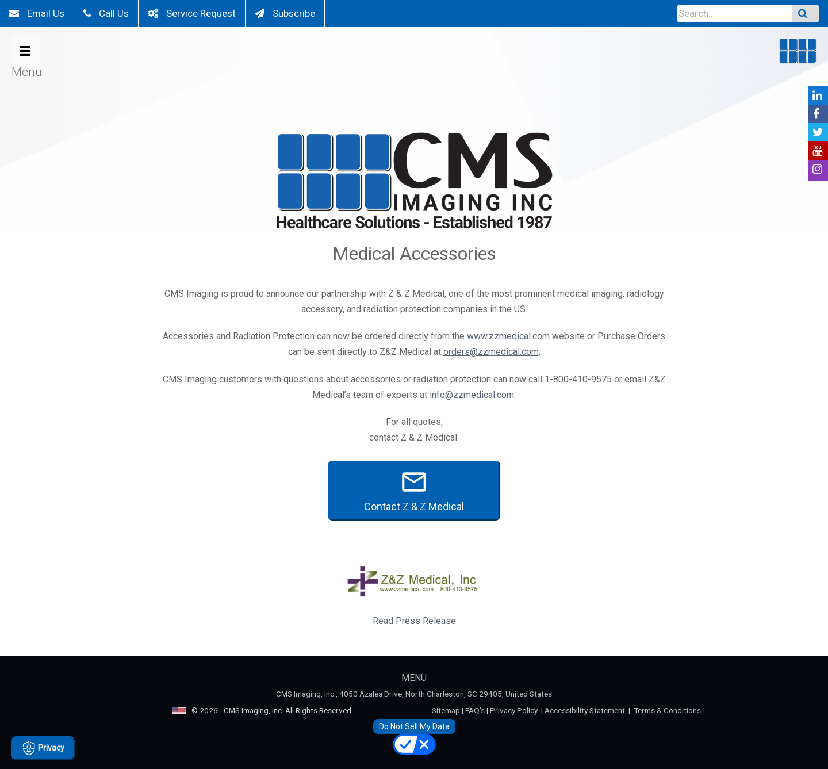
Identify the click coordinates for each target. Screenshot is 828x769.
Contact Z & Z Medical (414, 490)
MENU (414, 677)
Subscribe (285, 13)
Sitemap (446, 710)
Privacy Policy (514, 710)
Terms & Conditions (667, 710)
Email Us (36, 13)
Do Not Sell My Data (414, 726)
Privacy (43, 748)
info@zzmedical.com (472, 394)
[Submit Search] (805, 13)
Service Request (192, 13)
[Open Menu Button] (25, 49)
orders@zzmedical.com (491, 351)
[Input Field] (734, 13)
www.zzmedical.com (508, 336)
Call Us (106, 13)
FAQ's (475, 710)
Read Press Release (414, 620)
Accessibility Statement (585, 710)
